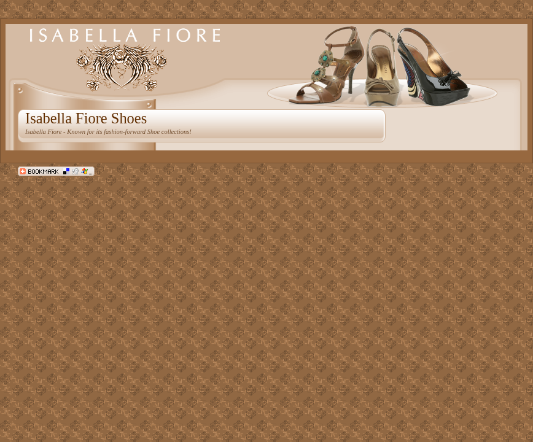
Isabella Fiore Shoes (86, 118)
